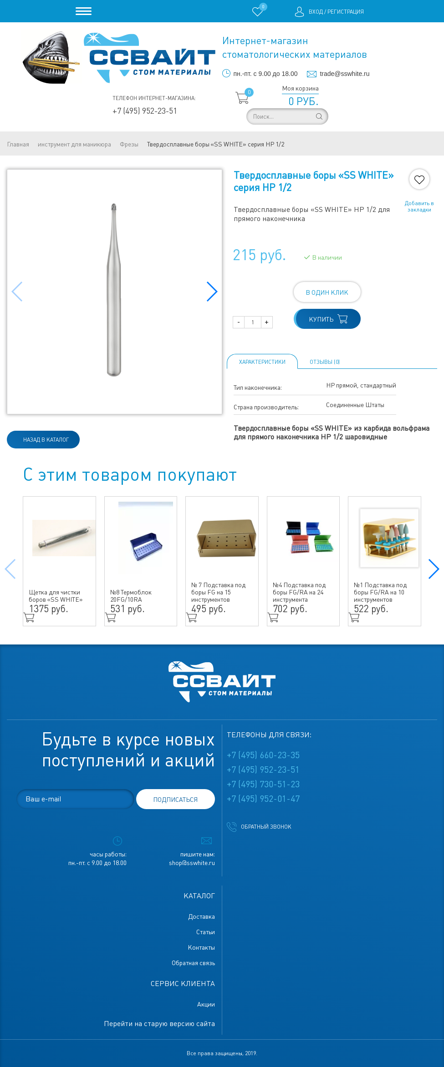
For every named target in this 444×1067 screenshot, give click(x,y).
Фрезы (129, 144)
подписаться (175, 799)
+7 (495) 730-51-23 (263, 784)
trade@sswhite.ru (344, 73)
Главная (18, 144)
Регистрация (345, 12)
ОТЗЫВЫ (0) (325, 362)
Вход (316, 12)
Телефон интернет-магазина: (154, 98)
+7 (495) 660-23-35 (263, 755)
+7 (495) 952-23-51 (144, 111)
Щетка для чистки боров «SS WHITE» (56, 596)
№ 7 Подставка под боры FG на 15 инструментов (218, 592)
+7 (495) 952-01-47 (263, 798)
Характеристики (262, 362)
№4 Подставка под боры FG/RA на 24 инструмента (299, 592)
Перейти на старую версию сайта (159, 1023)
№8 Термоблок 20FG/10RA (131, 596)
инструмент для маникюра (74, 144)
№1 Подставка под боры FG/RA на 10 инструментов (380, 592)
